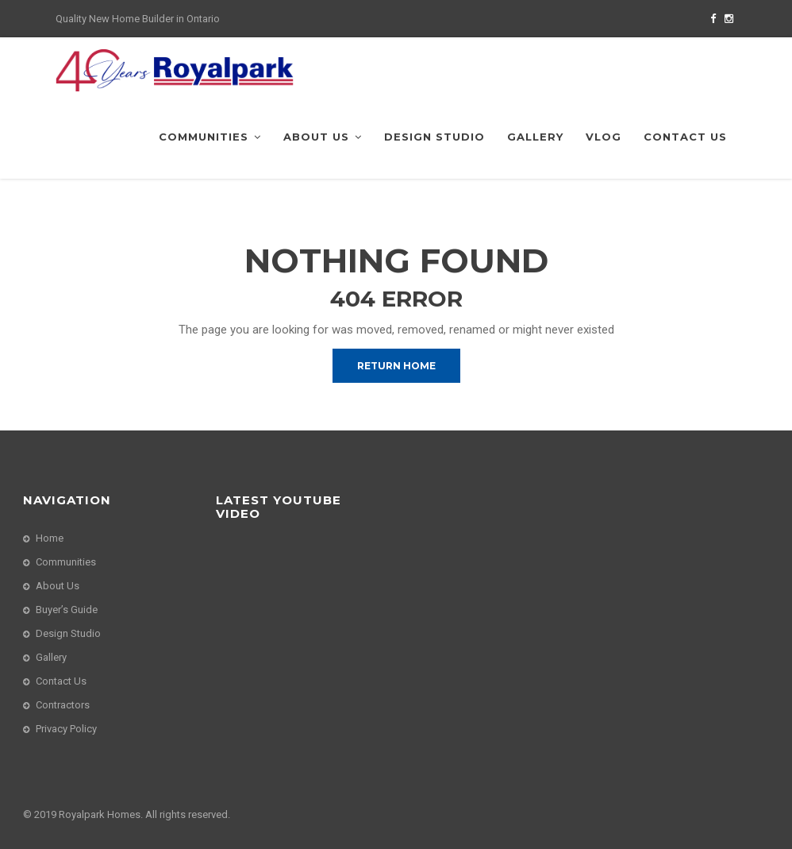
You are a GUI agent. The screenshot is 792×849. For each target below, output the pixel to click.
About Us (322, 136)
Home (49, 538)
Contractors (63, 705)
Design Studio (434, 136)
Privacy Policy (66, 729)
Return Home (396, 366)
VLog (603, 136)
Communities (210, 136)
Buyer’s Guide (67, 610)
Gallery (535, 136)
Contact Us (685, 136)
